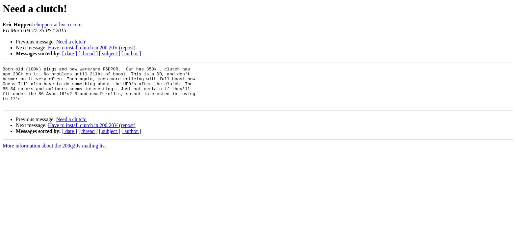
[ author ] (131, 53)
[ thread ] (88, 53)
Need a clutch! (71, 41)
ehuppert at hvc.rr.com (58, 24)
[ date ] (69, 53)
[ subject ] (109, 53)
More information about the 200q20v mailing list (54, 153)
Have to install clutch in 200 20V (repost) (92, 47)
